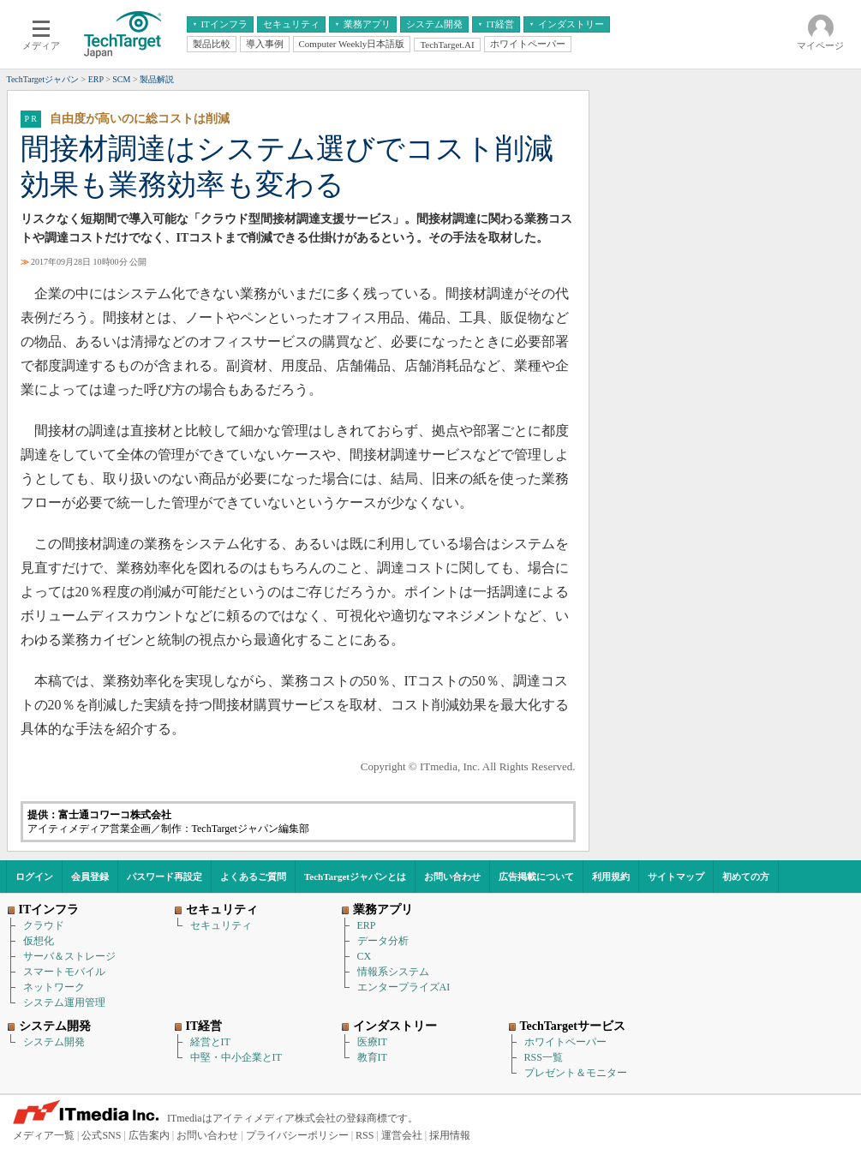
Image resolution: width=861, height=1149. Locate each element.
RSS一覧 (543, 1057)
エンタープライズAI (404, 987)
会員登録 (90, 876)
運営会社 (401, 1135)
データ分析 (383, 941)
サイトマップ (676, 876)
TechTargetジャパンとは (355, 876)
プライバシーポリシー (297, 1135)
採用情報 (449, 1135)
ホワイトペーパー (565, 1042)
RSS (365, 1135)
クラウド (43, 925)
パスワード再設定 (164, 876)
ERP (366, 925)
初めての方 (745, 876)
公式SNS (101, 1135)
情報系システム (393, 972)
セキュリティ (221, 925)
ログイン (34, 876)
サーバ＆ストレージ (69, 956)
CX (364, 956)
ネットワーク (54, 987)
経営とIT (210, 1042)
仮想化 (38, 941)
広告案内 (149, 1135)
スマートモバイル (64, 972)
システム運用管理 (64, 1002)
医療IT (372, 1042)
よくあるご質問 (253, 876)
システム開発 (54, 1042)
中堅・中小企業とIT (236, 1057)
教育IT (372, 1057)
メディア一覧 (44, 1135)
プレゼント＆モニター (575, 1073)
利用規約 (611, 876)
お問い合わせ (452, 876)
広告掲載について (536, 876)
